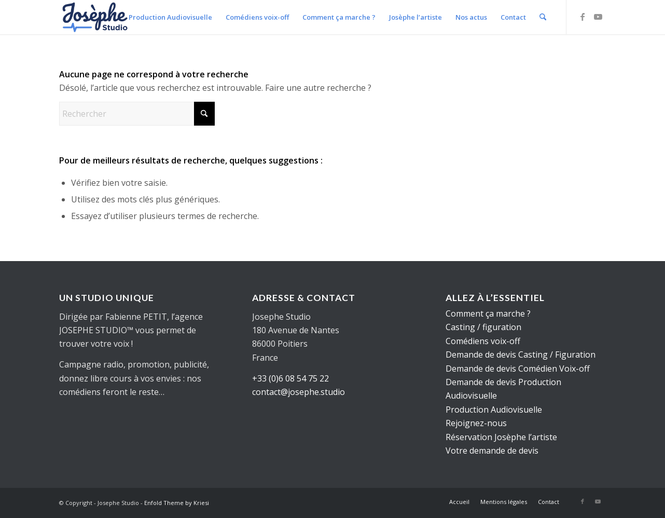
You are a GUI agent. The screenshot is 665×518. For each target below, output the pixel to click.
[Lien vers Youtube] (598, 16)
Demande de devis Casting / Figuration (520, 354)
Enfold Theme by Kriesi (176, 503)
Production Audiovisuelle (494, 409)
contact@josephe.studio (298, 392)
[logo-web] (95, 17)
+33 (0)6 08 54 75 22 (290, 378)
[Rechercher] (543, 17)
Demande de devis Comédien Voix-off (518, 368)
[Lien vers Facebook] (582, 16)
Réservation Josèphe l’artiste (501, 437)
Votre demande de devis (492, 450)
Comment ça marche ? (488, 313)
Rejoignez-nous (476, 423)
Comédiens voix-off (483, 341)
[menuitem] (170, 17)
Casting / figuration (483, 327)
